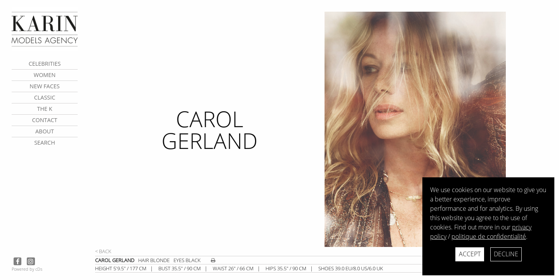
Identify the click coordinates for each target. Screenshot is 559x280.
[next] (438, 129)
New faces (44, 86)
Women (45, 75)
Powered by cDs (27, 269)
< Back (103, 251)
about (44, 131)
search (44, 142)
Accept (470, 254)
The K (44, 108)
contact (44, 120)
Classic (45, 97)
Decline (506, 254)
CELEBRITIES (45, 63)
